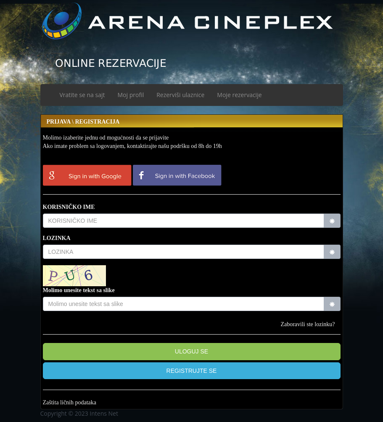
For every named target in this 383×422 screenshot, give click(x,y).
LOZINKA (57, 238)
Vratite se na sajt (82, 95)
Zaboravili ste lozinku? (307, 324)
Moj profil (131, 95)
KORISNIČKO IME (69, 207)
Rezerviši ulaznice (180, 95)
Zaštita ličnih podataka (70, 402)
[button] (192, 371)
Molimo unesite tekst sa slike (79, 290)
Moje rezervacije (239, 95)
